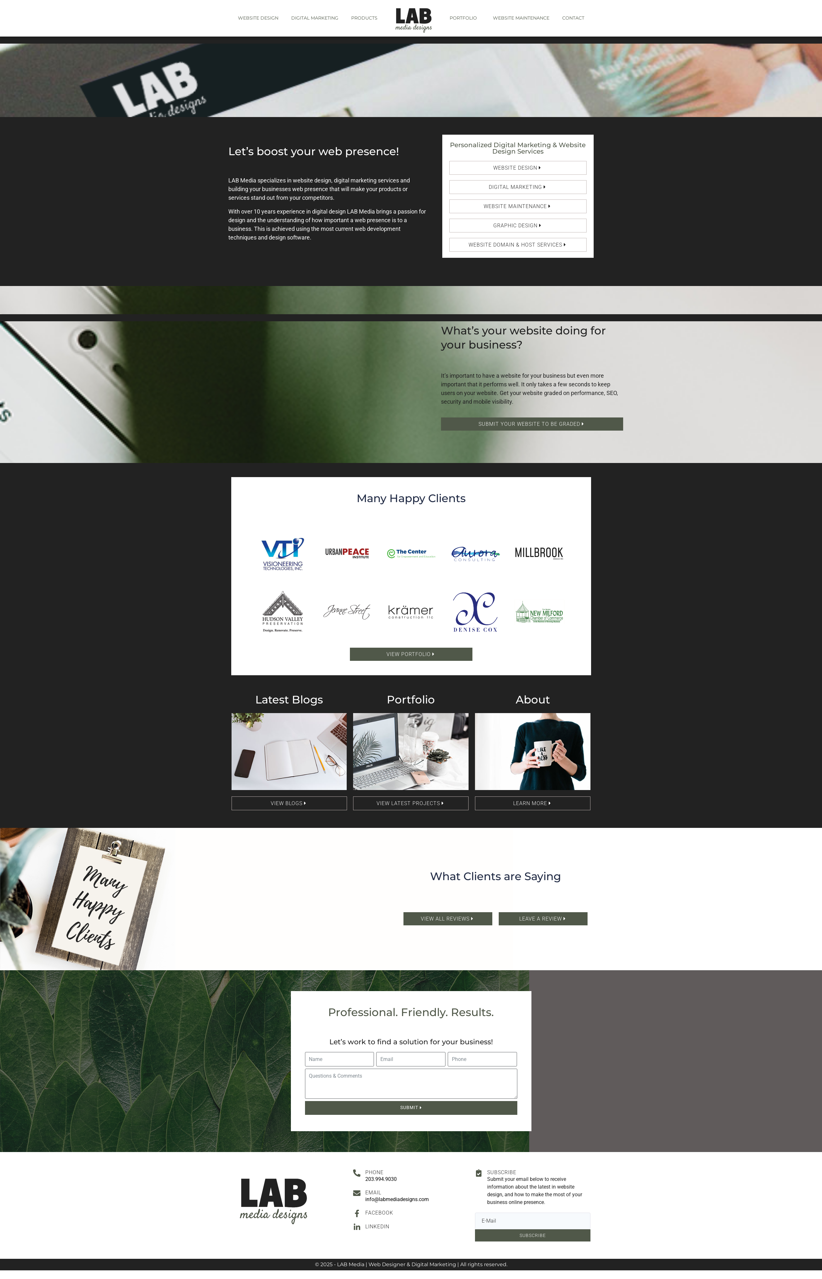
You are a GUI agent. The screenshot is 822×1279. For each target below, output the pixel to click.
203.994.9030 (381, 1179)
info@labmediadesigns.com (397, 1199)
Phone (374, 1172)
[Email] (356, 1193)
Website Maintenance (521, 18)
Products (364, 18)
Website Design (258, 18)
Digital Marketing (314, 18)
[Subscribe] (478, 1173)
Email (373, 1193)
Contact (573, 18)
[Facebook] (356, 1213)
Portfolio (463, 18)
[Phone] (356, 1173)
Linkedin (377, 1227)
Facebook (379, 1213)
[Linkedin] (356, 1227)
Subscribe (501, 1172)
